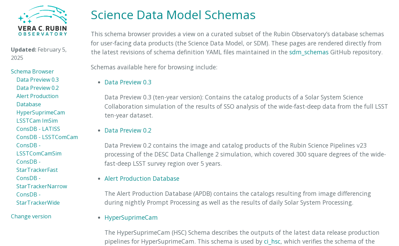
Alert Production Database (142, 178)
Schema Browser (32, 71)
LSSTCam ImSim (37, 120)
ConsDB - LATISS (38, 129)
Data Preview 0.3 (37, 79)
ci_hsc (272, 241)
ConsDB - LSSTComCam (47, 137)
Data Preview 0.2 (37, 88)
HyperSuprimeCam (40, 112)
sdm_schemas (309, 52)
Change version (31, 216)
